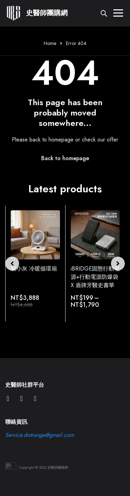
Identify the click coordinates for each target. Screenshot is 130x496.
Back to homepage (65, 158)
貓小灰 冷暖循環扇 (34, 269)
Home (50, 43)
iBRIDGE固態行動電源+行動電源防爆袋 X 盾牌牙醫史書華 (95, 277)
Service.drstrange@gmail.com (39, 435)
